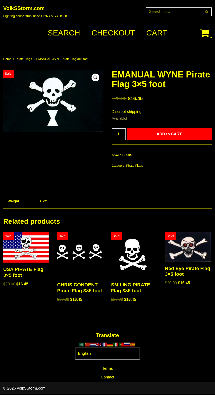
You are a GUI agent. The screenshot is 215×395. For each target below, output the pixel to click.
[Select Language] (107, 354)
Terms (107, 369)
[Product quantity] (119, 135)
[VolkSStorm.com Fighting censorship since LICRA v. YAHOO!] (35, 11)
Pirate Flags (24, 59)
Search (63, 33)
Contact (107, 378)
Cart (157, 33)
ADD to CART (169, 134)
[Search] (174, 11)
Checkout (113, 33)
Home (7, 59)
